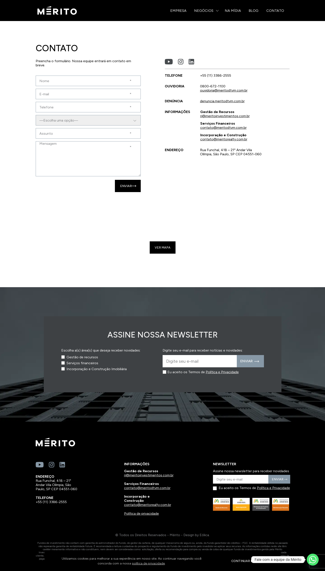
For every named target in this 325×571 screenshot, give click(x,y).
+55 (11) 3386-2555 (51, 502)
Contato (275, 11)
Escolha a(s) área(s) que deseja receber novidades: (101, 350)
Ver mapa (162, 247)
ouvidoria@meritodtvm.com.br (224, 90)
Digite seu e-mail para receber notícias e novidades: (203, 350)
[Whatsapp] (313, 560)
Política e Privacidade (222, 372)
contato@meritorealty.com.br (223, 139)
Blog (253, 11)
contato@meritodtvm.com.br (223, 128)
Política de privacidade (141, 513)
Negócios (203, 11)
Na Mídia (233, 11)
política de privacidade (148, 563)
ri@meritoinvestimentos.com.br (225, 116)
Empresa (178, 11)
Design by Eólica (196, 535)
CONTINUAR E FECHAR (248, 561)
